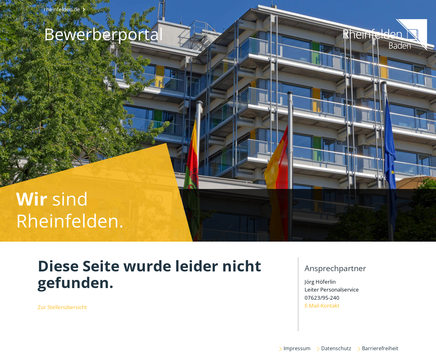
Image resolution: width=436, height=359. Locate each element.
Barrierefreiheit (380, 348)
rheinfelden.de (62, 9)
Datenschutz (336, 348)
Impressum (297, 348)
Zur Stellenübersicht (62, 307)
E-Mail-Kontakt (322, 305)
